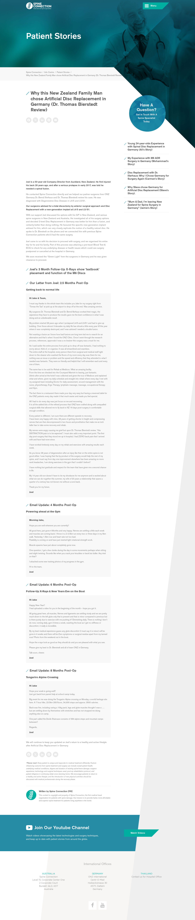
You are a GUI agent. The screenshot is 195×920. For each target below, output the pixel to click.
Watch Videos (141, 833)
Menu (156, 5)
